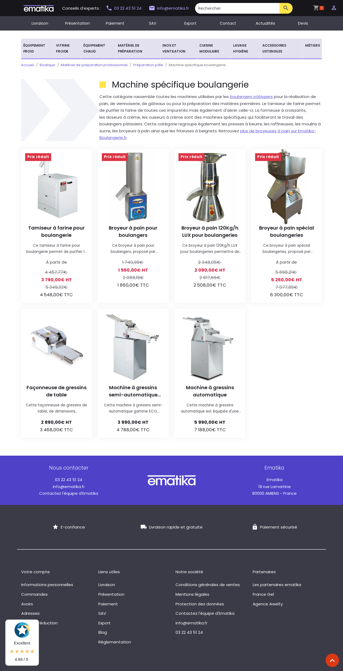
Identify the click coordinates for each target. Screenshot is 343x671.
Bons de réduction (39, 623)
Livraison (40, 23)
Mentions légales (192, 594)
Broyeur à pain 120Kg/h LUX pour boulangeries (209, 231)
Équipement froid (34, 48)
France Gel (263, 594)
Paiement (115, 23)
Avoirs (27, 604)
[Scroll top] (332, 660)
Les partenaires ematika (277, 584)
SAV (152, 23)
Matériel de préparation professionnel (94, 65)
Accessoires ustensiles (274, 48)
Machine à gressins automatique (210, 391)
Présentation (77, 23)
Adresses (30, 613)
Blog (102, 632)
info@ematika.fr (169, 8)
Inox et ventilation (173, 48)
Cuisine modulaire (209, 48)
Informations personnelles (47, 584)
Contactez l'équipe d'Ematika (68, 493)
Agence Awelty (268, 604)
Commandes (34, 594)
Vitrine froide (63, 48)
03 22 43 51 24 (124, 8)
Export (190, 23)
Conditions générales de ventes (208, 584)
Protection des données (200, 604)
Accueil (27, 65)
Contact (228, 23)
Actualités (265, 23)
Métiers (312, 45)
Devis (303, 23)
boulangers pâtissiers (251, 96)
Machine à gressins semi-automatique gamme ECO (133, 391)
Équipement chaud (94, 48)
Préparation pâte (148, 65)
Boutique (47, 65)
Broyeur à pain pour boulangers (133, 231)
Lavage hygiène (240, 48)
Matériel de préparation (130, 48)
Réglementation (114, 642)
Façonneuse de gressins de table (57, 391)
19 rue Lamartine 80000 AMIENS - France (274, 486)
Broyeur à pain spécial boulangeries (286, 231)
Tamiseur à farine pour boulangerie (56, 231)
